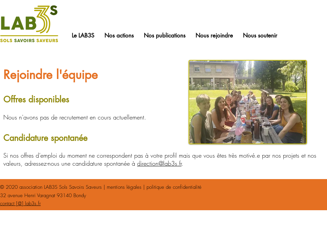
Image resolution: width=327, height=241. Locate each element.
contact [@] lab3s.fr (20, 203)
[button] (83, 35)
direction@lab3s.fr (159, 163)
